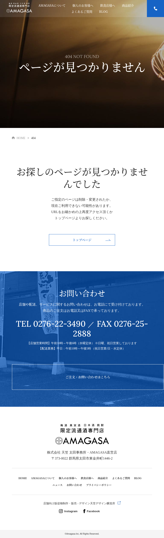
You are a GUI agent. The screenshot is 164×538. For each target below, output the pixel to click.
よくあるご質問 (81, 11)
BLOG (103, 11)
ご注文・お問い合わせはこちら (87, 377)
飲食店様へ (107, 5)
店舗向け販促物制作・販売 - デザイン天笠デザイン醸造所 (79, 503)
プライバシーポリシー (98, 485)
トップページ (82, 240)
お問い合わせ (74, 485)
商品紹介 (128, 5)
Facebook (91, 511)
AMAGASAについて (52, 5)
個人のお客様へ (82, 5)
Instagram (69, 511)
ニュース (57, 485)
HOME (22, 478)
